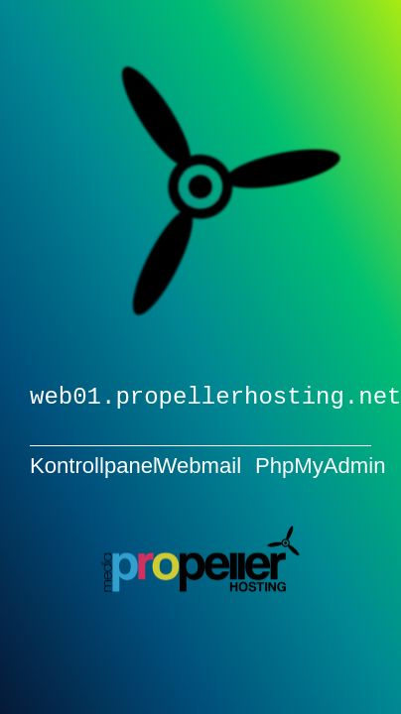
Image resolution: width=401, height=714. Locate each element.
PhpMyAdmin (320, 464)
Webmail (199, 464)
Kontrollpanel (94, 464)
